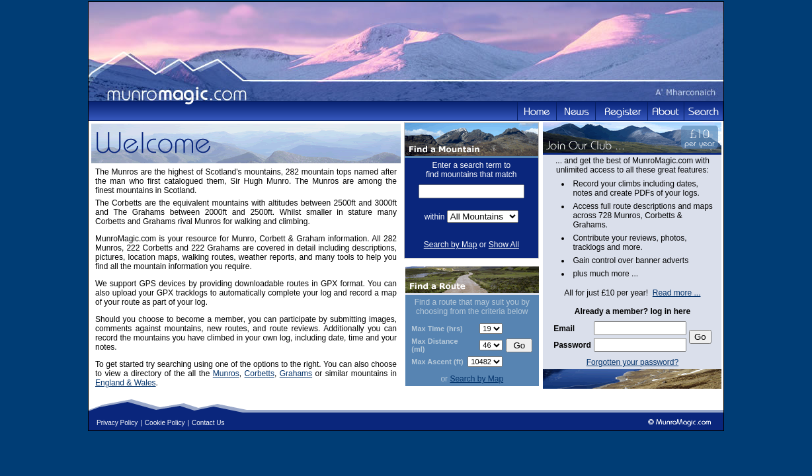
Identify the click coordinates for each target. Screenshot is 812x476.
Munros (226, 373)
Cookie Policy (165, 422)
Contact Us (208, 422)
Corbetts (259, 373)
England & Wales (125, 382)
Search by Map (450, 244)
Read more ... (677, 293)
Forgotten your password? (632, 362)
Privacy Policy (117, 422)
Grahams (296, 373)
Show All (504, 244)
